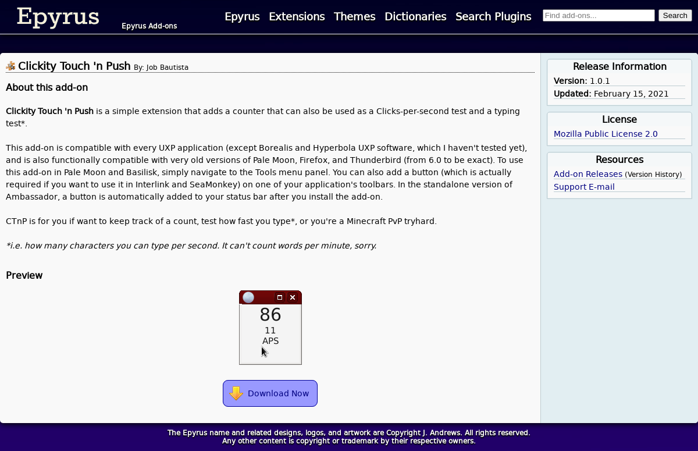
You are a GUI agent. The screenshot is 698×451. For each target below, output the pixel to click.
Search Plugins (493, 17)
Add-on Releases (588, 174)
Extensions (297, 17)
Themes (354, 17)
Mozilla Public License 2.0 (606, 134)
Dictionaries (415, 17)
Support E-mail (584, 186)
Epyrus (242, 17)
